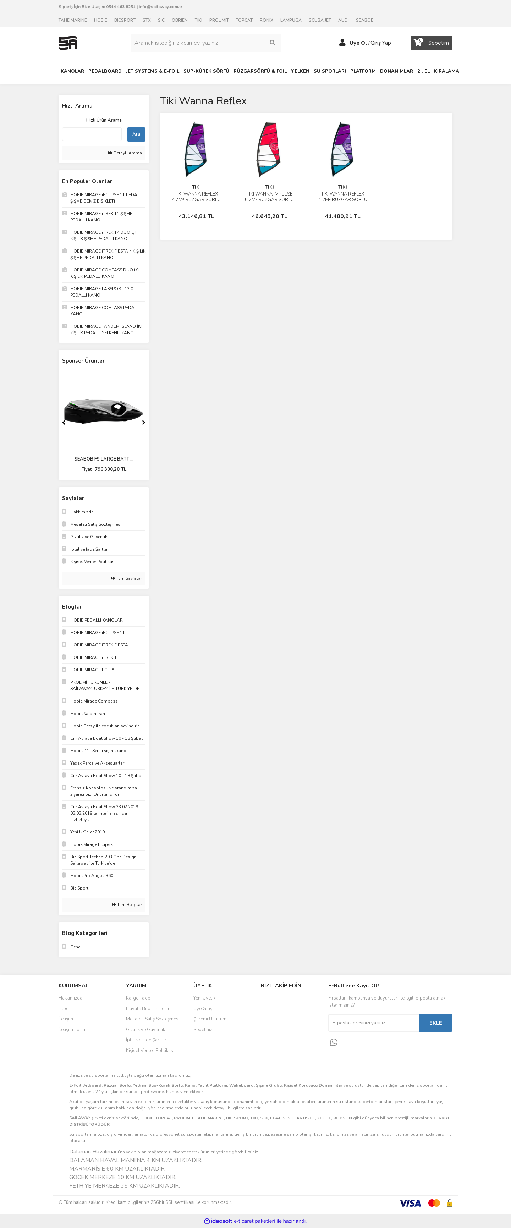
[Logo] (68, 42)
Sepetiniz (202, 1029)
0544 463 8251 (121, 7)
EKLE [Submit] (435, 1022)
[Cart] (431, 43)
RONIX (266, 20)
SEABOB (365, 20)
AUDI (343, 20)
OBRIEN (180, 20)
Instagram (284, 1015)
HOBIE (100, 20)
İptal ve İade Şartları (146, 1040)
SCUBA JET (320, 20)
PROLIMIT (219, 20)
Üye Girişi (203, 1009)
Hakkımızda (70, 998)
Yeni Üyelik (204, 998)
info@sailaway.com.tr (160, 7)
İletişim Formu (73, 1029)
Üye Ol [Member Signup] (358, 42)
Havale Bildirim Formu (149, 1009)
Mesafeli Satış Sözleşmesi (153, 1019)
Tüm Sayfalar (126, 578)
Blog (64, 1009)
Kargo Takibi (139, 998)
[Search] (206, 43)
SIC (161, 20)
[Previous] (64, 422)
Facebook (284, 1000)
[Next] (143, 422)
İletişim (66, 1019)
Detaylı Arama (125, 153)
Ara (136, 134)
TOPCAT (244, 20)
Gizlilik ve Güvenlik (145, 1029)
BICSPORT (125, 20)
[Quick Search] (92, 134)
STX (147, 20)
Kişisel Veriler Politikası (150, 1050)
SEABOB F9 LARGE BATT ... (104, 459)
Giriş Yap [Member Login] (380, 42)
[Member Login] (342, 43)
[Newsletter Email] (373, 1023)
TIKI (198, 20)
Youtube (284, 1030)
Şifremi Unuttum (209, 1019)
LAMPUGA (291, 20)
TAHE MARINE (73, 20)
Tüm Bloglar (127, 905)
